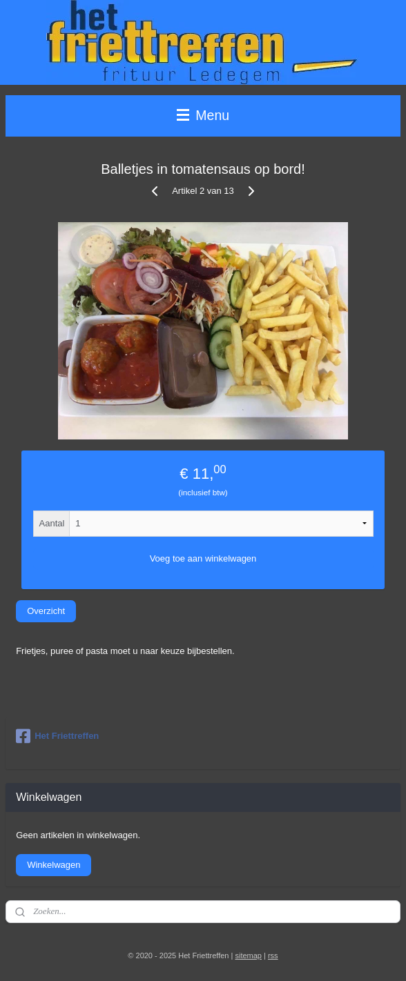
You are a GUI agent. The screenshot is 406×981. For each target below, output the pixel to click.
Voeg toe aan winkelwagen (203, 558)
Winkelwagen (53, 865)
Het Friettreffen (57, 736)
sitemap (248, 955)
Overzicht (46, 611)
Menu (203, 115)
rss (273, 955)
